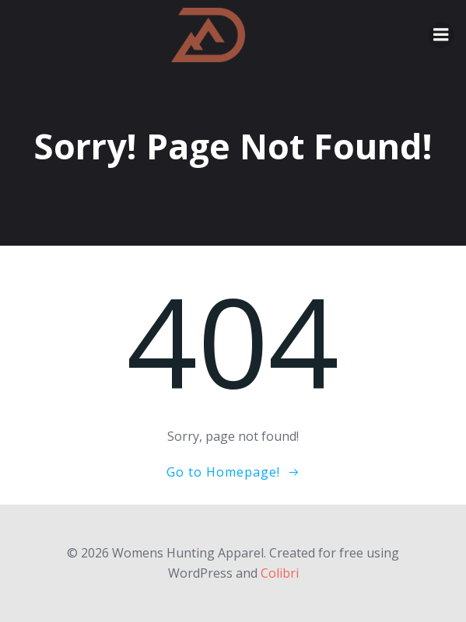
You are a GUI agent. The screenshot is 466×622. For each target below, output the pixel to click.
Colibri (280, 573)
